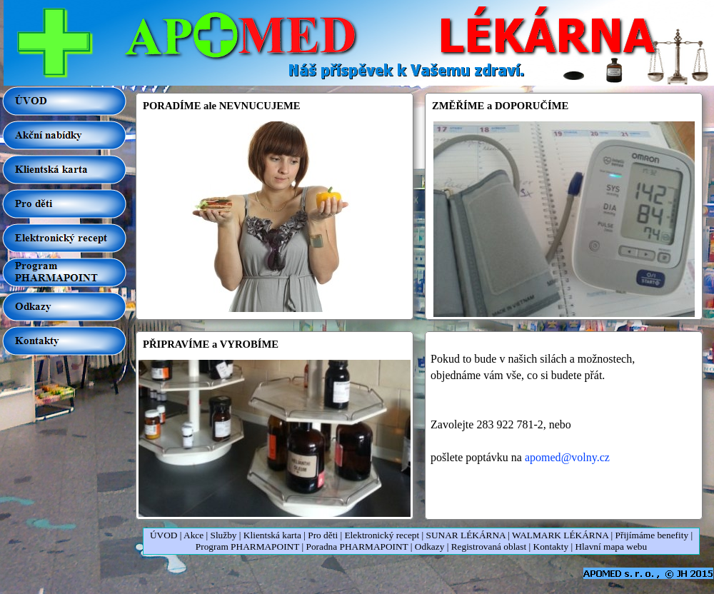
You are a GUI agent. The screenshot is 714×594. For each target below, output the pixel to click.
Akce (193, 535)
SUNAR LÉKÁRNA (466, 535)
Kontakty (551, 546)
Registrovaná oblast (489, 546)
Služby (224, 535)
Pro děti (323, 535)
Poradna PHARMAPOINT (357, 546)
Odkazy (429, 546)
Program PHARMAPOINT (247, 546)
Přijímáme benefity (652, 535)
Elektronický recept (381, 535)
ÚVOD (164, 535)
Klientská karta (272, 535)
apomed (567, 457)
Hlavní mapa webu (611, 546)
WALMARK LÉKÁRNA (560, 535)
